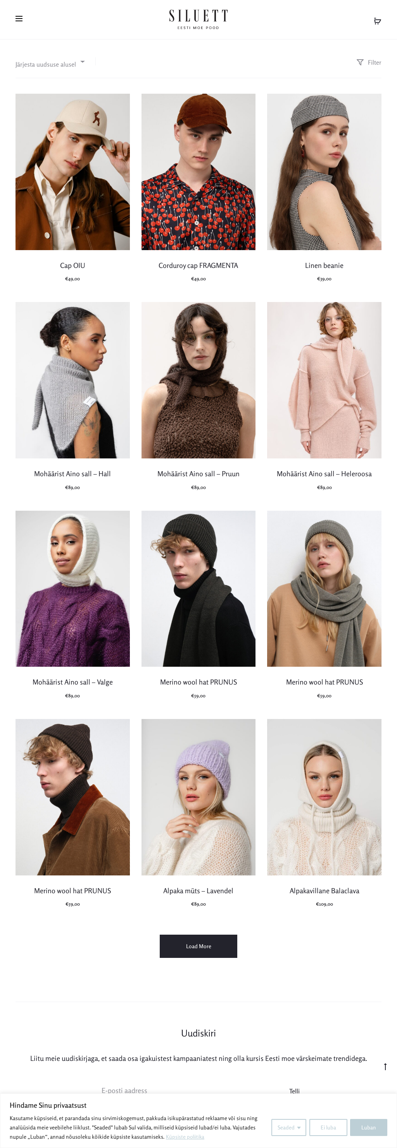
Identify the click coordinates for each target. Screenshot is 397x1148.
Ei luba (327, 1127)
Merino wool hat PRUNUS (198, 679)
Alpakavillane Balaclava (324, 887)
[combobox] (50, 59)
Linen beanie (324, 262)
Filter (368, 59)
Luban (368, 1127)
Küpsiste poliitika (186, 1136)
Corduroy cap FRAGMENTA (198, 262)
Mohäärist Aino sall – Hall (72, 471)
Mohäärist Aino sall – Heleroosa (324, 471)
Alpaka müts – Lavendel (198, 887)
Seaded (284, 1127)
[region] (198, 1120)
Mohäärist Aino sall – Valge (73, 679)
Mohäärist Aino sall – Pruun (198, 471)
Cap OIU (72, 262)
